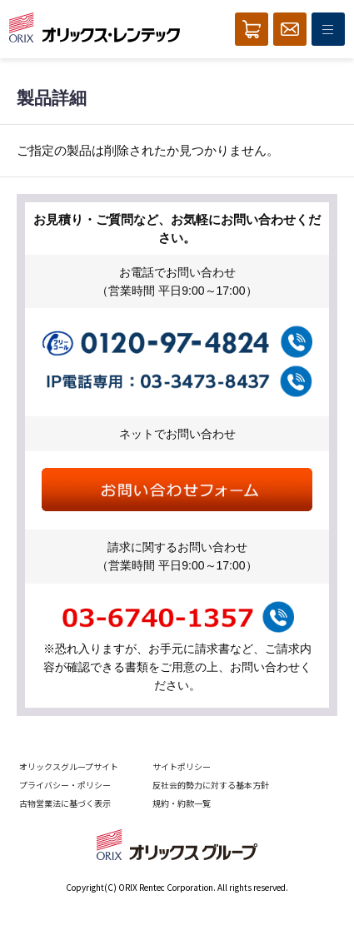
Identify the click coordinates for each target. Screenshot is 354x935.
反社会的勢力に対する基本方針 (210, 784)
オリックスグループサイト (68, 766)
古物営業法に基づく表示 (65, 803)
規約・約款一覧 (181, 803)
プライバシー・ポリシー (65, 784)
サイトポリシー (181, 766)
